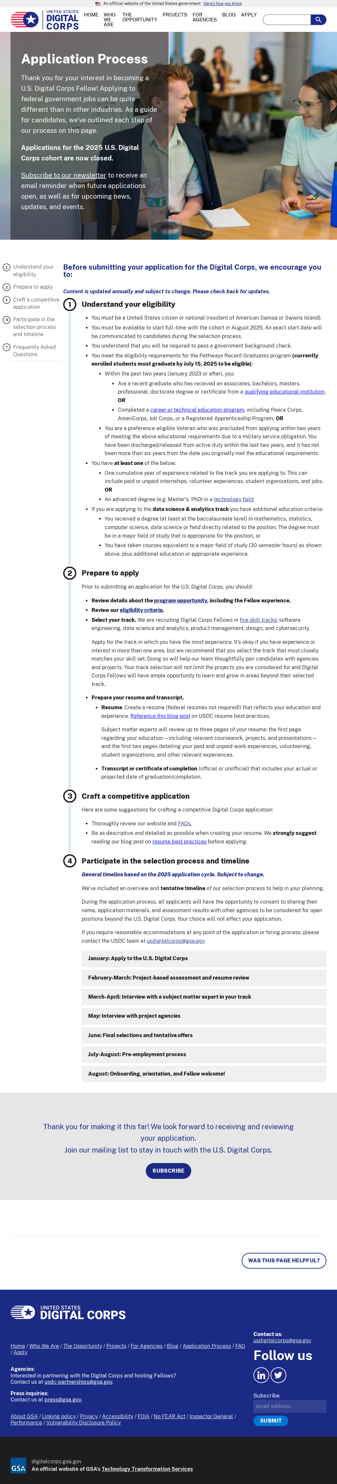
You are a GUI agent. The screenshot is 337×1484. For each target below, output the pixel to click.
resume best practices (179, 842)
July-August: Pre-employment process (137, 1054)
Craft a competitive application (36, 303)
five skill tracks (258, 620)
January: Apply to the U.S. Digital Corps (138, 958)
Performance (26, 1423)
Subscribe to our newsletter (63, 175)
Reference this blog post (160, 716)
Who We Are (44, 1346)
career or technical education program (197, 410)
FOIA (143, 1416)
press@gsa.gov (62, 1400)
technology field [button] (234, 499)
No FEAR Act (169, 1416)
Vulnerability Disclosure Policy (83, 1423)
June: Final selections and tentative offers (140, 1035)
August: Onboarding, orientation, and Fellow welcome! (156, 1074)
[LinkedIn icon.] (261, 1375)
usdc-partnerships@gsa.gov (78, 1382)
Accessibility (117, 1416)
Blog (172, 1346)
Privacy (89, 1416)
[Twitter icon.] (278, 1375)
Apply (20, 1352)
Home (18, 1346)
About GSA (24, 1416)
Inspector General (211, 1416)
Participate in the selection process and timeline (34, 326)
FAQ (240, 1346)
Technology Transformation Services (147, 1469)
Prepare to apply (33, 287)
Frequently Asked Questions (34, 350)
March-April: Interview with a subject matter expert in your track (169, 997)
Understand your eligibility (33, 270)
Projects (116, 1346)
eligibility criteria (141, 610)
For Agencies (147, 1346)
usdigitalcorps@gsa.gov (175, 941)
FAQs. (185, 823)
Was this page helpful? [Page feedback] (284, 1260)
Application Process (207, 1346)
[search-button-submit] (318, 19)
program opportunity (180, 600)
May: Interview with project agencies (134, 1016)
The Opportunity (82, 1346)
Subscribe (168, 1171)
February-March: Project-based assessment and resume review (168, 978)
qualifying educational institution (284, 392)
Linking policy (59, 1416)
